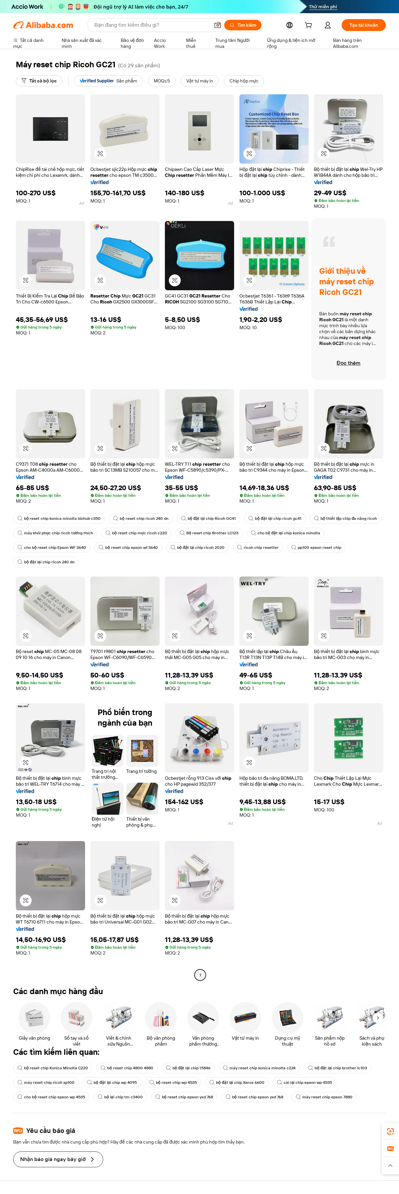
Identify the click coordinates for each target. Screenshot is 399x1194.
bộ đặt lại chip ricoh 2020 (197, 547)
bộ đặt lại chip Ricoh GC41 (208, 518)
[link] (390, 1131)
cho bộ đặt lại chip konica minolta (285, 533)
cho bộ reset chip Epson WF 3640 (51, 547)
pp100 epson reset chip (316, 547)
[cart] (310, 26)
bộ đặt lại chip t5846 (188, 1068)
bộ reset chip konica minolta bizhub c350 (59, 518)
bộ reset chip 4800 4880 (127, 1068)
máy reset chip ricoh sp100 (46, 1082)
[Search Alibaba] (151, 25)
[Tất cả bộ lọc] (39, 80)
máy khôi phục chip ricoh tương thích (55, 533)
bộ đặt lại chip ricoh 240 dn (46, 562)
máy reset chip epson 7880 (324, 1097)
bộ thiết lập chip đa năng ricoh (345, 518)
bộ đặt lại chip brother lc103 (337, 1068)
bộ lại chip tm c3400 (120, 1097)
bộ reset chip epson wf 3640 (128, 547)
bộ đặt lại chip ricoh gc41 (274, 518)
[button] (218, 25)
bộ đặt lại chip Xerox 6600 (237, 1082)
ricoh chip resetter (258, 547)
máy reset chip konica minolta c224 (259, 1068)
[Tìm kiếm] (242, 25)
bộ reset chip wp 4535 (173, 1082)
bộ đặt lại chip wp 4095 (112, 1082)
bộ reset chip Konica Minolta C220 (52, 1068)
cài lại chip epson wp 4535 (304, 1082)
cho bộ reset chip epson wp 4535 (51, 1097)
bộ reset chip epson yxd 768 (184, 1097)
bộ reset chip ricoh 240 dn (140, 518)
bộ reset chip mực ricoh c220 (136, 533)
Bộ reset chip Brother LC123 (209, 533)
